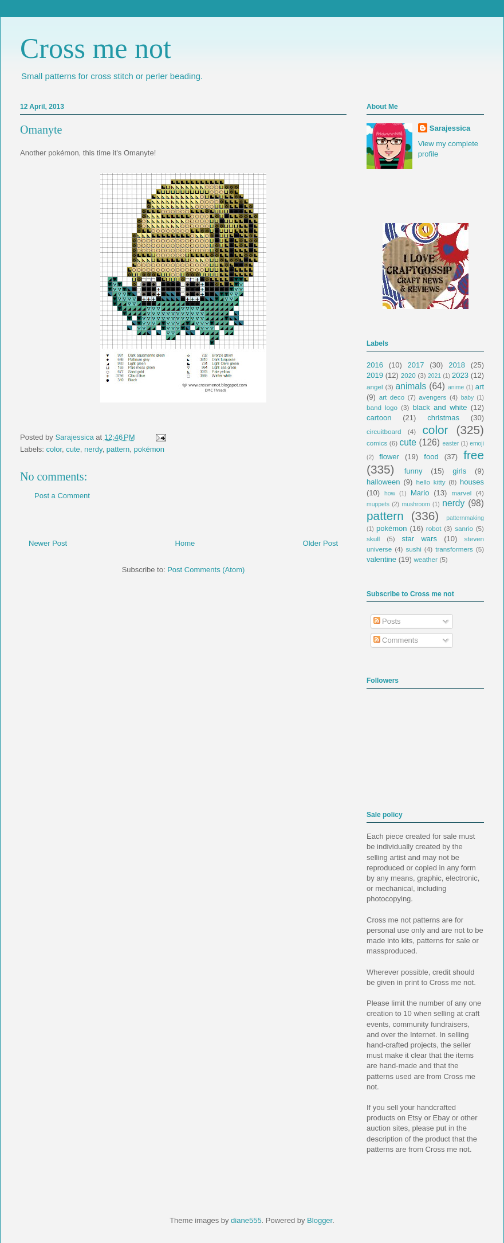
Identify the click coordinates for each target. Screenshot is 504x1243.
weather (426, 559)
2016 (375, 365)
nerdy (93, 449)
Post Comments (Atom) (206, 569)
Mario (420, 492)
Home (185, 543)
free (473, 455)
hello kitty (430, 482)
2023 (460, 375)
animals (411, 386)
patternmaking (465, 518)
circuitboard (384, 431)
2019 (375, 375)
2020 (408, 375)
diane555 (246, 1220)
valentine (381, 559)
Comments (395, 640)
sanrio (464, 528)
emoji (477, 443)
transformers (454, 549)
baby (467, 397)
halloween (383, 482)
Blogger (319, 1220)
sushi (414, 549)
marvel (461, 493)
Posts (387, 621)
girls (459, 471)
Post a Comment (62, 495)
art (479, 386)
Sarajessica (75, 437)
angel (375, 386)
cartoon (379, 417)
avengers (432, 397)
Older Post (320, 543)
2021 (434, 376)
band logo (382, 407)
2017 (416, 365)
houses (472, 482)
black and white (439, 407)
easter (450, 443)
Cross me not (95, 48)
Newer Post (48, 543)
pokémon (149, 449)
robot (434, 528)
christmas (443, 417)
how (389, 493)
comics (377, 443)
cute (73, 449)
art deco (391, 397)
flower (389, 456)
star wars (419, 538)
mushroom (416, 504)
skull (373, 538)
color (54, 449)
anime (456, 387)
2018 (456, 365)
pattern (118, 449)
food (431, 456)
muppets (378, 504)
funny (413, 471)
